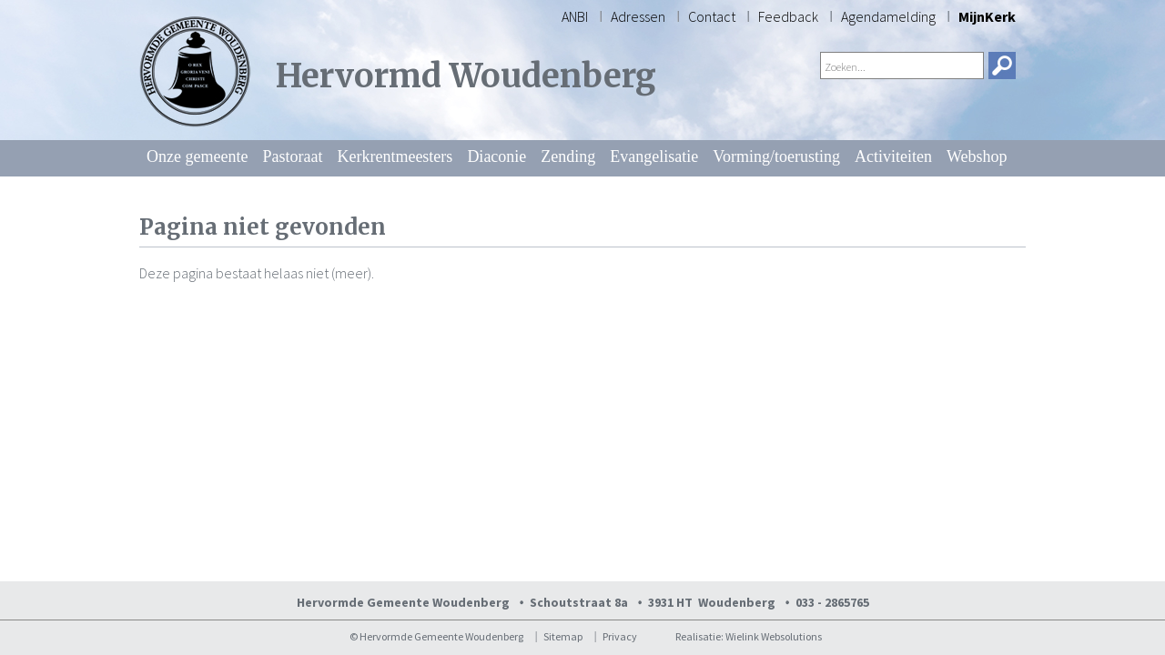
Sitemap (562, 636)
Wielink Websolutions (773, 636)
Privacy (620, 636)
